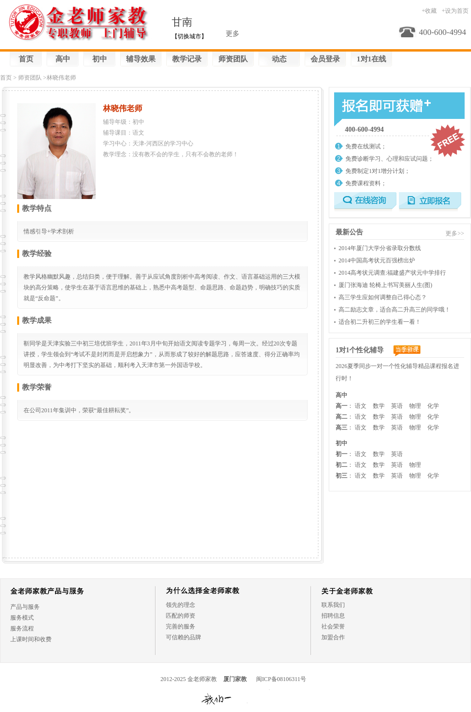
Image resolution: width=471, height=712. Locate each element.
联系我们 (333, 604)
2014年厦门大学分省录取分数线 (380, 248)
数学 (379, 405)
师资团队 (233, 59)
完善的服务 (180, 626)
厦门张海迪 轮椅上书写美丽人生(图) (385, 285)
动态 (279, 59)
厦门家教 (235, 679)
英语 (397, 405)
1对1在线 (371, 59)
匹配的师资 (180, 615)
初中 (99, 59)
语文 (360, 405)
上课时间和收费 (31, 639)
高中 (62, 59)
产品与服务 (25, 606)
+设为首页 (455, 10)
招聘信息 (333, 615)
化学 (433, 405)
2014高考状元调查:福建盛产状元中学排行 (392, 272)
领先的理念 (180, 604)
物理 (415, 405)
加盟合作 (333, 637)
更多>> (454, 233)
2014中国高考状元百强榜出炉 (377, 260)
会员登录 (325, 59)
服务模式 (22, 617)
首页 (26, 59)
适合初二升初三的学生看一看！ (380, 321)
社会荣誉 (333, 626)
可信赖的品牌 (183, 637)
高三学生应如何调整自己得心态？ (383, 297)
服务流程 (22, 628)
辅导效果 (141, 59)
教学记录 (187, 59)
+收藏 (429, 10)
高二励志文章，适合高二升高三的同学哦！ (394, 309)
